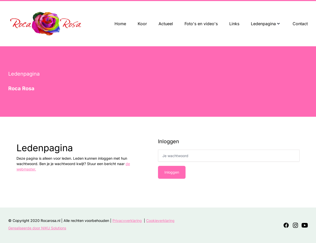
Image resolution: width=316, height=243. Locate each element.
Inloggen (171, 172)
